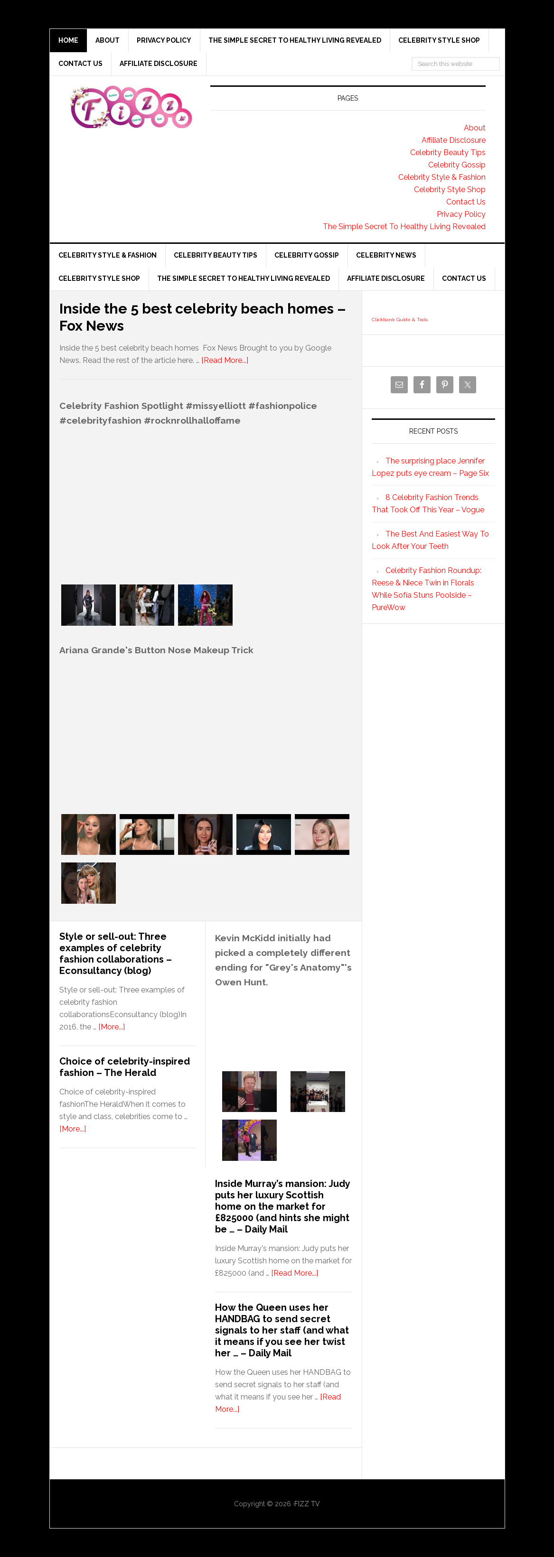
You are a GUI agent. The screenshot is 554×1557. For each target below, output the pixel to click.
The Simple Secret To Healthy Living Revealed (404, 226)
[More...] (111, 1026)
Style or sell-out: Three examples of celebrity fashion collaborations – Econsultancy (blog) (115, 953)
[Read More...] (224, 360)
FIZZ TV (307, 1504)
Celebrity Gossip (457, 164)
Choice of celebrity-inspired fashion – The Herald (124, 1067)
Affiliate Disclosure (454, 140)
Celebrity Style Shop (450, 189)
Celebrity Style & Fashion (442, 177)
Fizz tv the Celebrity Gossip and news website (130, 106)
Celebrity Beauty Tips (448, 152)
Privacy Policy (461, 214)
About (475, 127)
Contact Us (466, 201)
